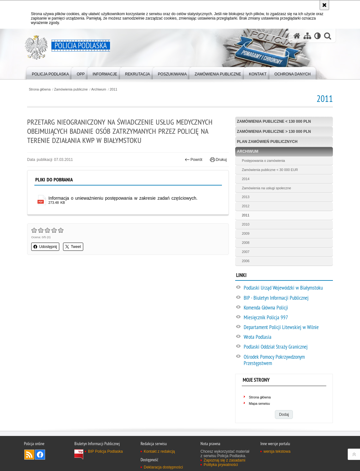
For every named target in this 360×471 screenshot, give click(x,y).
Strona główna (39, 89)
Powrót (193, 159)
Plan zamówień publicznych (267, 141)
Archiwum (98, 89)
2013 (245, 197)
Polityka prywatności (221, 464)
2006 (245, 261)
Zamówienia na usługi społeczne (266, 188)
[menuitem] (50, 72)
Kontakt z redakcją (159, 451)
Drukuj (218, 159)
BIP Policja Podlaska (105, 451)
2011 (113, 89)
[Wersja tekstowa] (317, 36)
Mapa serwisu (259, 403)
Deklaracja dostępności (163, 467)
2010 (245, 224)
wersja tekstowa (277, 451)
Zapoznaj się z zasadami (224, 460)
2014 (245, 179)
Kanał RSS (29, 455)
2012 (245, 206)
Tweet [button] (73, 246)
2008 (245, 242)
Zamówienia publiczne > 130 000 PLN (274, 131)
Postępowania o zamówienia (263, 160)
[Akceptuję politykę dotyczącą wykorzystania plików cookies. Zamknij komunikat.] (324, 5)
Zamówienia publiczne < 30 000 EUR (270, 170)
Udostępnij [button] (45, 246)
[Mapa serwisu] (307, 36)
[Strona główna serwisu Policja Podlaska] (296, 36)
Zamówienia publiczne (71, 89)
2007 (245, 252)
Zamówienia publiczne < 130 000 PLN (274, 121)
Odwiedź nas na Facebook (40, 455)
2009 (245, 233)
